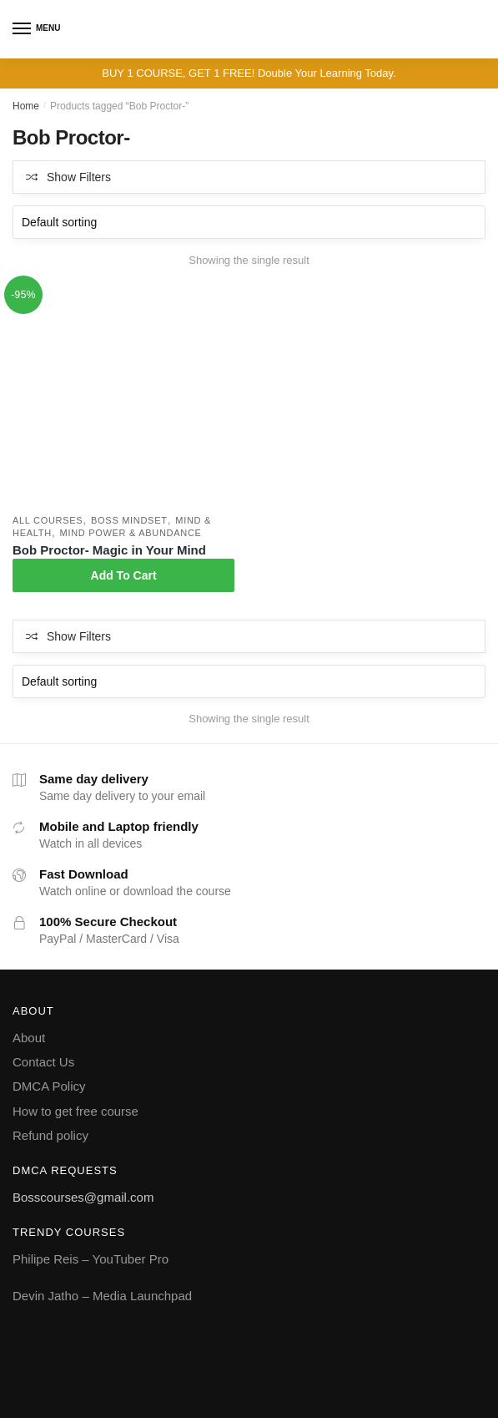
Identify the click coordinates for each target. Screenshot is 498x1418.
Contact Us (43, 1062)
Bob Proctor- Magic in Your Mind (109, 550)
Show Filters (79, 177)
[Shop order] (249, 222)
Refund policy (50, 1135)
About (29, 1038)
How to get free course (75, 1111)
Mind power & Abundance (131, 533)
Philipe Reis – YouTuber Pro (91, 1259)
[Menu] (23, 29)
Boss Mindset (129, 520)
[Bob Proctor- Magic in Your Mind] (123, 395)
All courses (48, 520)
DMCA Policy (49, 1086)
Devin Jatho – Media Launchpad (102, 1296)
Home (26, 106)
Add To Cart (124, 575)
